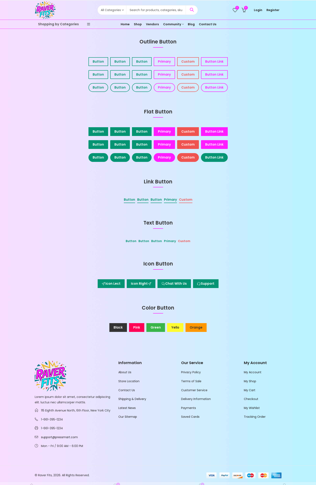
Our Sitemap (127, 417)
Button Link (214, 61)
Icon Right (141, 283)
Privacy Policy (191, 372)
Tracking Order (255, 417)
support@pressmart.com (59, 437)
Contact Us (126, 390)
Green (156, 327)
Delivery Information (196, 399)
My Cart (249, 390)
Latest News (127, 408)
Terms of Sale (191, 381)
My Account (252, 372)
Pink (136, 327)
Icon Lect (111, 283)
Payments (188, 408)
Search (192, 10)
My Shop (250, 381)
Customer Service (194, 390)
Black (118, 327)
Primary (164, 61)
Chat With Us (174, 283)
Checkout (251, 399)
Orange (196, 327)
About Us (124, 372)
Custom (188, 61)
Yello (175, 327)
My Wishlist (252, 408)
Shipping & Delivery (132, 399)
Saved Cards (190, 417)
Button (98, 61)
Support (205, 283)
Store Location (128, 381)
